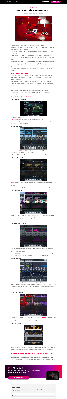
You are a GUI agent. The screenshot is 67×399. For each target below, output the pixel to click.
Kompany (12, 182)
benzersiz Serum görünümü (17, 150)
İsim (13, 392)
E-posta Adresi (14, 395)
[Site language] (45, 1)
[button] (19, 1)
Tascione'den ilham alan (41, 317)
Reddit (33, 220)
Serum (44, 349)
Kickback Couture (14, 119)
